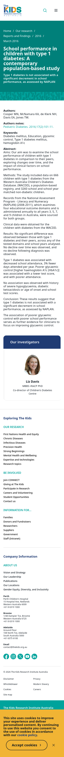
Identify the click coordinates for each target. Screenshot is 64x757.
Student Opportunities (16, 497)
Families (8, 517)
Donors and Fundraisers (17, 521)
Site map (7, 694)
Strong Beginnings (14, 451)
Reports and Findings (17, 36)
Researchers (10, 525)
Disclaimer (8, 679)
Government (10, 534)
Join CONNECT (11, 480)
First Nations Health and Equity (21, 434)
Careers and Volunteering (18, 492)
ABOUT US (10, 565)
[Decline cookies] (53, 745)
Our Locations (11, 585)
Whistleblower (10, 684)
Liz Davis (33, 381)
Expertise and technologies (18, 459)
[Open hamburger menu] (56, 10)
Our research (24, 31)
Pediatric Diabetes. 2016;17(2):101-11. (28, 127)
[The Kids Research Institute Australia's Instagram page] (13, 656)
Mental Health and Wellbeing (20, 455)
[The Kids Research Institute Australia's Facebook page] (6, 656)
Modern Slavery (41, 684)
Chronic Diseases (13, 438)
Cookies (7, 689)
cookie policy (27, 735)
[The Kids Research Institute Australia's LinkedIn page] (34, 656)
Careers (37, 689)
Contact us (9, 501)
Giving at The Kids (13, 484)
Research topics (12, 463)
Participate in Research (16, 488)
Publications (10, 581)
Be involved (12, 472)
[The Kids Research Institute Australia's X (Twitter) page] (20, 656)
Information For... (17, 510)
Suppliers (8, 530)
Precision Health (12, 446)
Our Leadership (12, 576)
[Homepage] (12, 10)
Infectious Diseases (14, 442)
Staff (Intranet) (11, 538)
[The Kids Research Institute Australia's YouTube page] (27, 656)
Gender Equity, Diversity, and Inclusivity (25, 589)
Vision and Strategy (14, 572)
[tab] (30, 385)
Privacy (36, 679)
